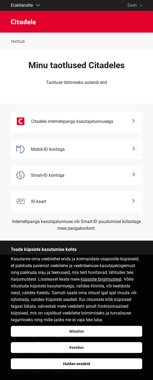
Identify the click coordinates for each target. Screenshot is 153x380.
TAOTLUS (18, 42)
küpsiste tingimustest (101, 279)
